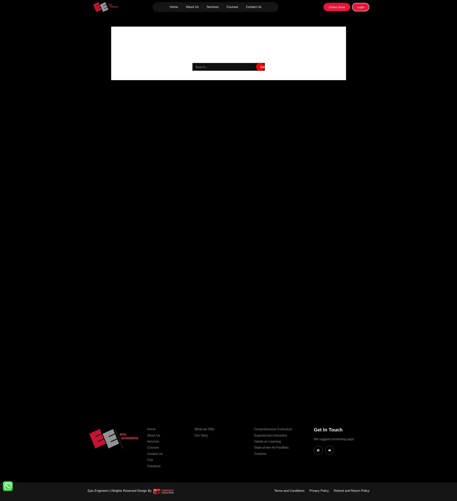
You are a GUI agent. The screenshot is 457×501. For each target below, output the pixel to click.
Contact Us (253, 7)
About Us (192, 7)
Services (213, 7)
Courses (232, 7)
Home (174, 7)
